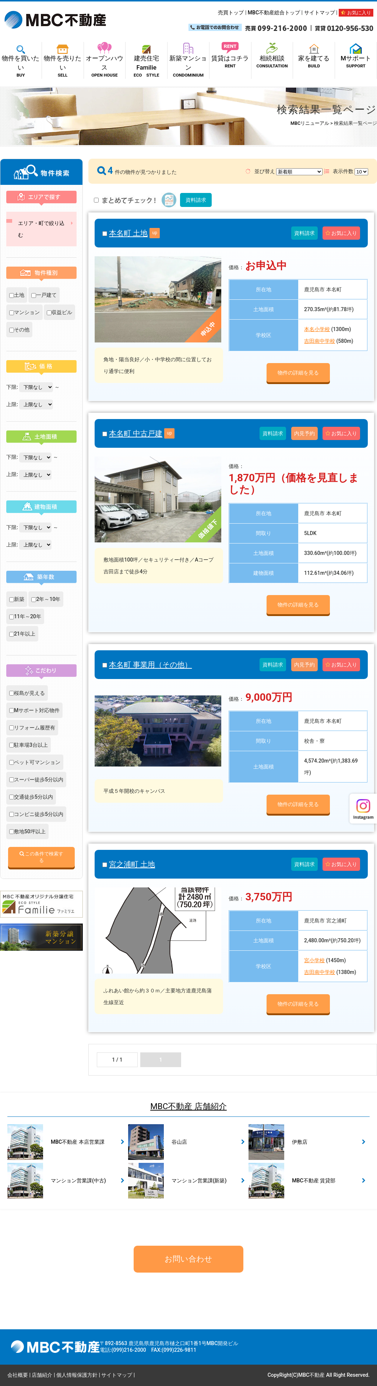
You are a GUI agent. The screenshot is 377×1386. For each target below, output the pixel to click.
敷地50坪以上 (27, 831)
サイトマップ (319, 12)
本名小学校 (317, 329)
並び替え (284, 171)
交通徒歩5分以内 (31, 797)
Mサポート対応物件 (34, 710)
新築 (16, 599)
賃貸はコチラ (230, 57)
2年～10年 (45, 599)
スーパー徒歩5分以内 (36, 779)
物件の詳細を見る (298, 373)
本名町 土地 (128, 233)
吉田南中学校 (319, 341)
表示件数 (346, 171)
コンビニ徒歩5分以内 (36, 814)
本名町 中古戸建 (135, 433)
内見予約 (304, 433)
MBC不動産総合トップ (274, 12)
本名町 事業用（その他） (150, 664)
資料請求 (196, 200)
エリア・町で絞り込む (41, 229)
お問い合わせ (188, 1259)
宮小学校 (314, 960)
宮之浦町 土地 (132, 864)
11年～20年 (25, 616)
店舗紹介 (42, 1375)
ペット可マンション (34, 762)
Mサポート (356, 57)
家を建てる (314, 57)
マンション (24, 312)
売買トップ (231, 12)
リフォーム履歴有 (32, 728)
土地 (16, 295)
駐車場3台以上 (28, 745)
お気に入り (356, 12)
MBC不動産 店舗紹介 (188, 1106)
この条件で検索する (42, 857)
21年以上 (22, 634)
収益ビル (59, 312)
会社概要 (17, 1375)
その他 (19, 330)
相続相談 (272, 57)
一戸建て (44, 295)
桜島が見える (27, 693)
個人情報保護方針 (77, 1375)
